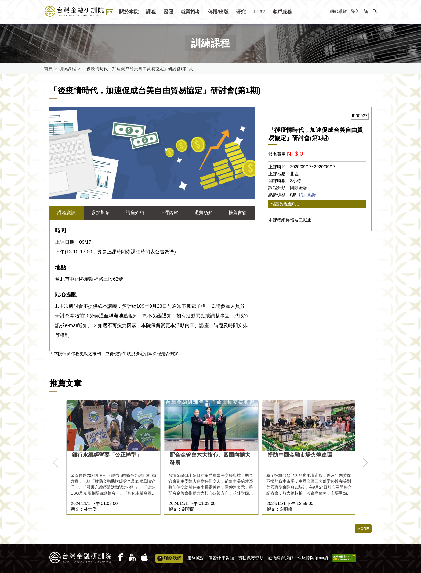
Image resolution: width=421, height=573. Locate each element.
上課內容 (169, 213)
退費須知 (203, 213)
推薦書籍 (237, 213)
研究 (241, 12)
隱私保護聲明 (251, 558)
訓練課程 (67, 68)
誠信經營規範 (280, 558)
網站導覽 (338, 11)
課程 (151, 12)
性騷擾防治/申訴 (312, 558)
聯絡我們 (169, 558)
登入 (355, 11)
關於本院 (129, 12)
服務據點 (195, 558)
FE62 (259, 12)
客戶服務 (282, 12)
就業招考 (190, 12)
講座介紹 (135, 213)
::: (324, 11)
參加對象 (100, 213)
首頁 (48, 68)
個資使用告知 (221, 558)
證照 (168, 12)
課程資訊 (66, 213)
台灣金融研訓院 (80, 11)
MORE (362, 529)
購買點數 (307, 194)
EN (109, 12)
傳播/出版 (218, 12)
